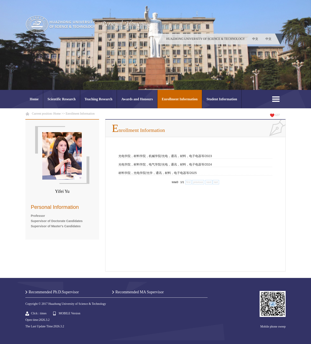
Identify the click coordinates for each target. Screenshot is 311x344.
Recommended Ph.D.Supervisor (54, 292)
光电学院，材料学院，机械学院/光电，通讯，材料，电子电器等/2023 (165, 156)
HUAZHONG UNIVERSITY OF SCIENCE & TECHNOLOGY (205, 39)
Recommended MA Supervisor (139, 292)
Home (34, 99)
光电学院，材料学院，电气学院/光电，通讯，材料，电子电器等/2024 (165, 164)
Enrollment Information (180, 99)
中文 (255, 39)
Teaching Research (98, 99)
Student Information (221, 99)
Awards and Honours (137, 99)
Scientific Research (61, 99)
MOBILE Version (69, 313)
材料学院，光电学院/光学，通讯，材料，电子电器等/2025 (157, 173)
